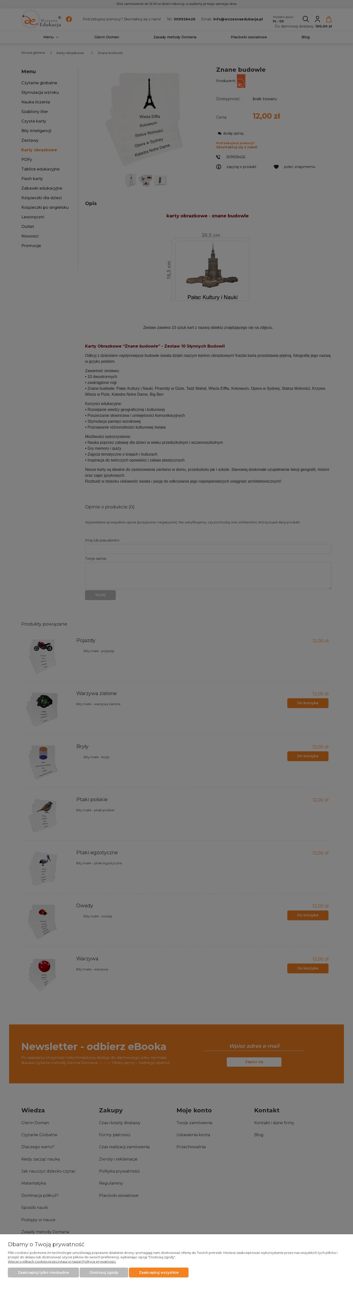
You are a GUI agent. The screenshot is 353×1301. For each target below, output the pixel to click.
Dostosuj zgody (104, 1272)
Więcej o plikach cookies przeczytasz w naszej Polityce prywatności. (62, 1261)
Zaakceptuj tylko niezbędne (43, 1272)
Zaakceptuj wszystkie (158, 1272)
